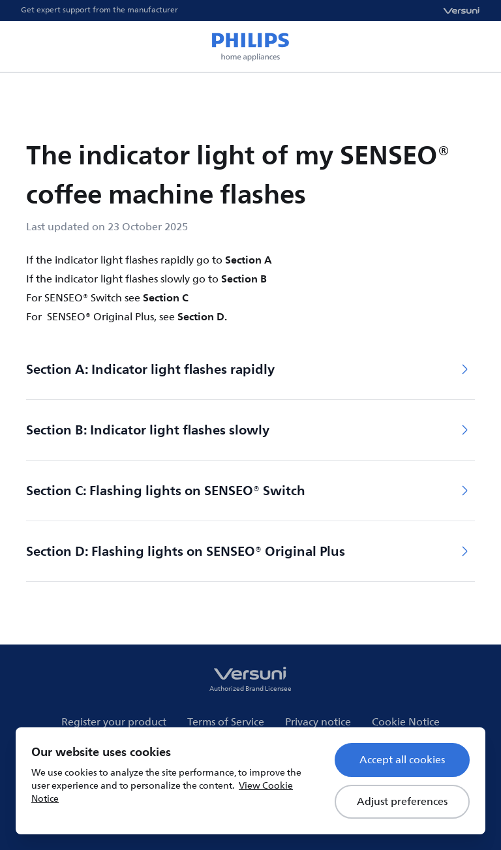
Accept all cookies (402, 759)
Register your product (113, 722)
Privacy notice (318, 722)
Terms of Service (225, 722)
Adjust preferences (402, 801)
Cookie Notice (406, 722)
